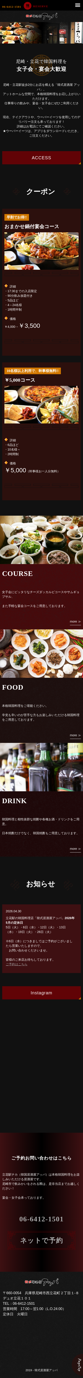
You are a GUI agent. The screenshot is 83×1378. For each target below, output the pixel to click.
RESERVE (40, 6)
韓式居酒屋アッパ (46, 1370)
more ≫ (75, 621)
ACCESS (41, 157)
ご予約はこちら (16, 964)
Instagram (41, 992)
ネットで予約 (41, 1240)
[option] (41, 33)
